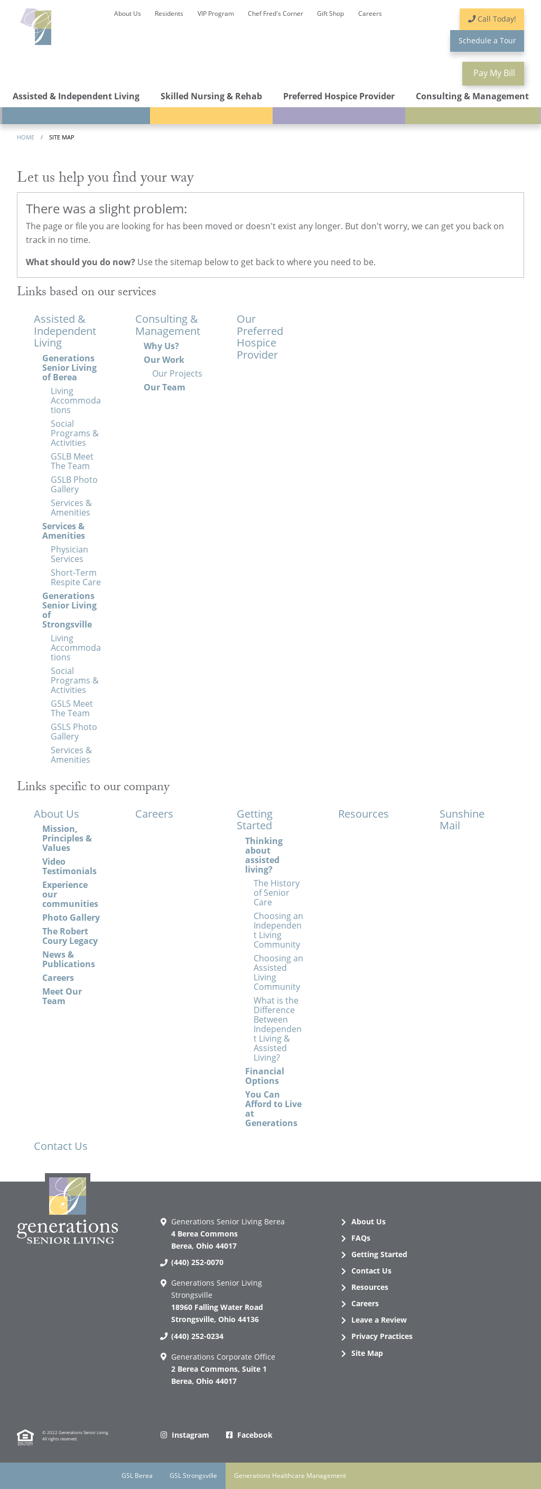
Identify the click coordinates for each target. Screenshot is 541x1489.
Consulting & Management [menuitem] (167, 325)
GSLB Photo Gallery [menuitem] (74, 484)
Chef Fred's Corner (275, 13)
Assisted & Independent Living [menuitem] (65, 331)
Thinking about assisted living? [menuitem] (264, 855)
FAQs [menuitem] (360, 1238)
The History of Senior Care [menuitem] (277, 892)
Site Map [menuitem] (367, 1353)
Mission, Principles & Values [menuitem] (67, 838)
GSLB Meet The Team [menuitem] (72, 461)
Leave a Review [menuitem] (379, 1320)
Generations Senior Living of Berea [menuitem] (69, 367)
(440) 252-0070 (197, 1262)
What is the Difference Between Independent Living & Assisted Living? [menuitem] (278, 1029)
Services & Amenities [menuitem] (71, 507)
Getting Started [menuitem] (255, 820)
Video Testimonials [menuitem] (69, 866)
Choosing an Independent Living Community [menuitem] (278, 930)
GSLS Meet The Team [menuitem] (72, 708)
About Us (127, 13)
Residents (169, 13)
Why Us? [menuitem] (161, 346)
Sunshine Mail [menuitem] (462, 820)
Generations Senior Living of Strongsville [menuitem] (69, 610)
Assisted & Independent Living (76, 96)
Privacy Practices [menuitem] (382, 1336)
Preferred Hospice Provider (339, 96)
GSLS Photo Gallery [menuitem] (74, 731)
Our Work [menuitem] (164, 360)
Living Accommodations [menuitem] (76, 400)
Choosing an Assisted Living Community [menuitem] (278, 972)
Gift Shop (330, 13)
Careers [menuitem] (58, 978)
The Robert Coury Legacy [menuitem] (70, 936)
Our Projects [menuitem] (177, 373)
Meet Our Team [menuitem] (62, 996)
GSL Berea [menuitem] (137, 1475)
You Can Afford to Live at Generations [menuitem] (273, 1109)
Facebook (255, 1435)
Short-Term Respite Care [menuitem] (76, 577)
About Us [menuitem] (56, 814)
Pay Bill (493, 73)
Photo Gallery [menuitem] (71, 917)
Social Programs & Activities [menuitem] (75, 433)
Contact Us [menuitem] (61, 1146)
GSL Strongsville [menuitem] (193, 1475)
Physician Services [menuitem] (69, 554)
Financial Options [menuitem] (264, 1076)
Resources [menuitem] (363, 814)
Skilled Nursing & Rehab (211, 96)
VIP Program (216, 13)
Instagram (190, 1435)
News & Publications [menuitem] (68, 959)
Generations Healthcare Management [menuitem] (290, 1475)
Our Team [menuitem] (164, 387)
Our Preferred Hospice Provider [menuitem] (260, 337)
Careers (370, 13)
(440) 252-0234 (197, 1336)
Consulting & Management (472, 96)
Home (25, 137)
